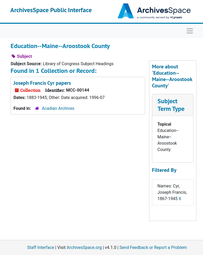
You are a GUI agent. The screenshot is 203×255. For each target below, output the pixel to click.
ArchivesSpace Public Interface (51, 10)
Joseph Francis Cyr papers (42, 82)
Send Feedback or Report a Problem (153, 247)
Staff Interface (40, 247)
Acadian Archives (58, 108)
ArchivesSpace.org (84, 247)
